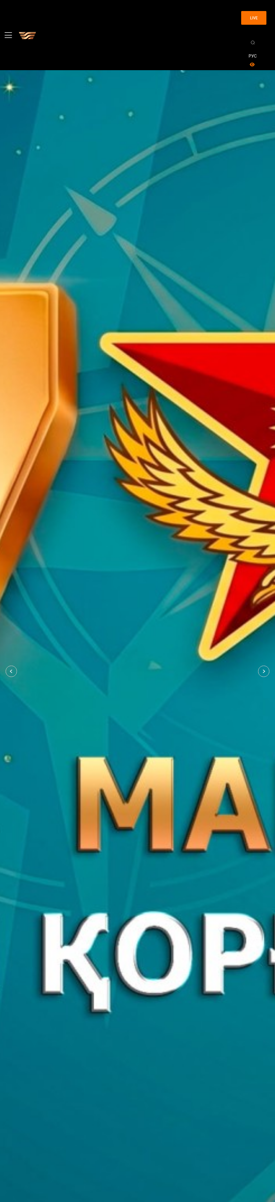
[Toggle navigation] (8, 35)
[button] (11, 671)
